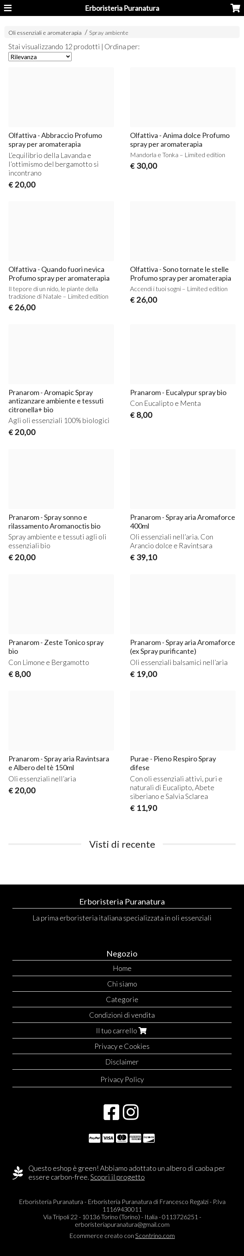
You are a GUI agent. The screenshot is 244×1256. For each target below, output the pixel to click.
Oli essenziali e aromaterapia (45, 32)
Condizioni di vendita (122, 1014)
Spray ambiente (108, 32)
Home (122, 968)
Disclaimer (122, 1061)
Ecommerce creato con (122, 1235)
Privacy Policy (122, 1079)
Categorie (122, 999)
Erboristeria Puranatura (122, 8)
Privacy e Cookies (122, 1046)
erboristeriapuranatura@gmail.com (122, 1224)
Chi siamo (122, 983)
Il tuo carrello (122, 1030)
